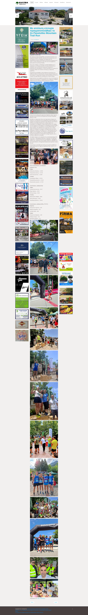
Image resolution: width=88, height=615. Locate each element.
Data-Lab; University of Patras (33, 608)
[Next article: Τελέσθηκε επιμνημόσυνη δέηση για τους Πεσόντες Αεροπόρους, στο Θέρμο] (56, 602)
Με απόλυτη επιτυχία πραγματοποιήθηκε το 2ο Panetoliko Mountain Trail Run (43, 32)
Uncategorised (36, 39)
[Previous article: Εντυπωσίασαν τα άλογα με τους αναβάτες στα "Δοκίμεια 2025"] (32, 602)
